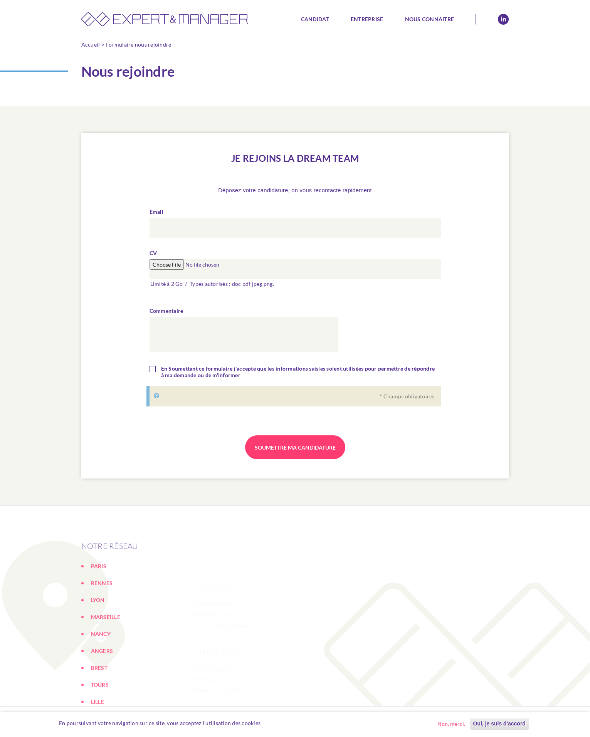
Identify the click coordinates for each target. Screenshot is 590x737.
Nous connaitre (429, 19)
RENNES (102, 618)
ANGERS (102, 686)
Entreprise (367, 19)
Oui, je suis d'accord (499, 724)
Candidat (315, 19)
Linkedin (503, 19)
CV (153, 255)
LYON (98, 635)
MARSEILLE (105, 652)
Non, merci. (451, 724)
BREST (99, 703)
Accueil (90, 44)
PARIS (98, 601)
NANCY (101, 669)
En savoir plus (282, 723)
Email (156, 214)
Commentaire (166, 313)
